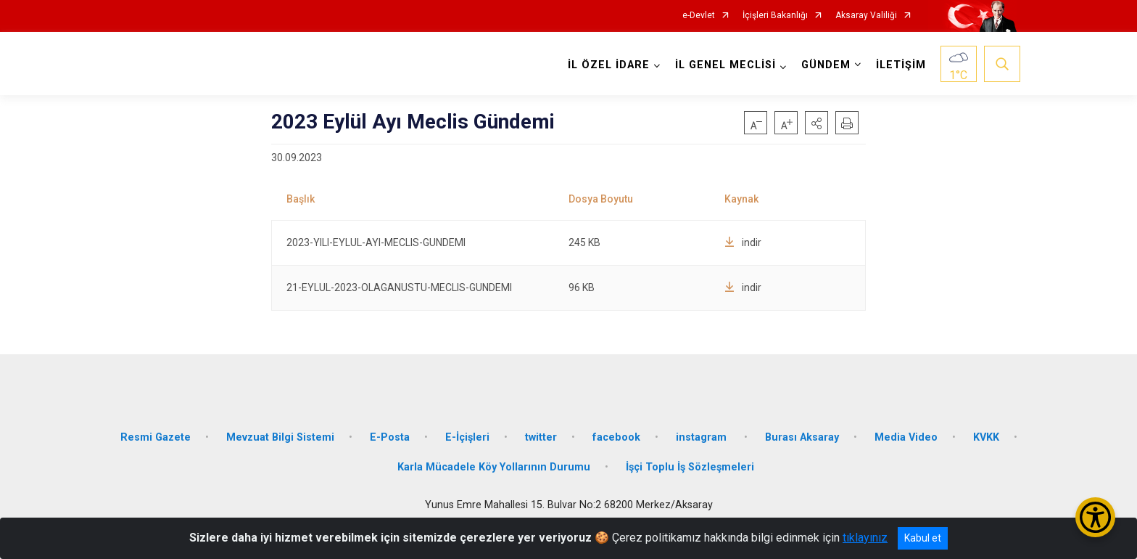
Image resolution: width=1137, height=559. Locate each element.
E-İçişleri (467, 436)
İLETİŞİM (901, 65)
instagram (702, 436)
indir (742, 242)
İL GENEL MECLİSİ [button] (725, 65)
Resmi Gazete (155, 436)
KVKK (986, 436)
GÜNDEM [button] (826, 65)
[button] (816, 122)
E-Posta (390, 436)
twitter (541, 436)
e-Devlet (698, 15)
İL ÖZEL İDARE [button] (609, 65)
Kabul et (922, 538)
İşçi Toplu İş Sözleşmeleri (690, 466)
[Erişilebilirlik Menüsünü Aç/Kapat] (1095, 517)
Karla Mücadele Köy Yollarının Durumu (493, 466)
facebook (616, 436)
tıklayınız (865, 537)
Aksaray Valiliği (866, 15)
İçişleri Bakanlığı (775, 15)
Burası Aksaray (802, 436)
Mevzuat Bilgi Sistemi (280, 436)
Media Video (906, 436)
